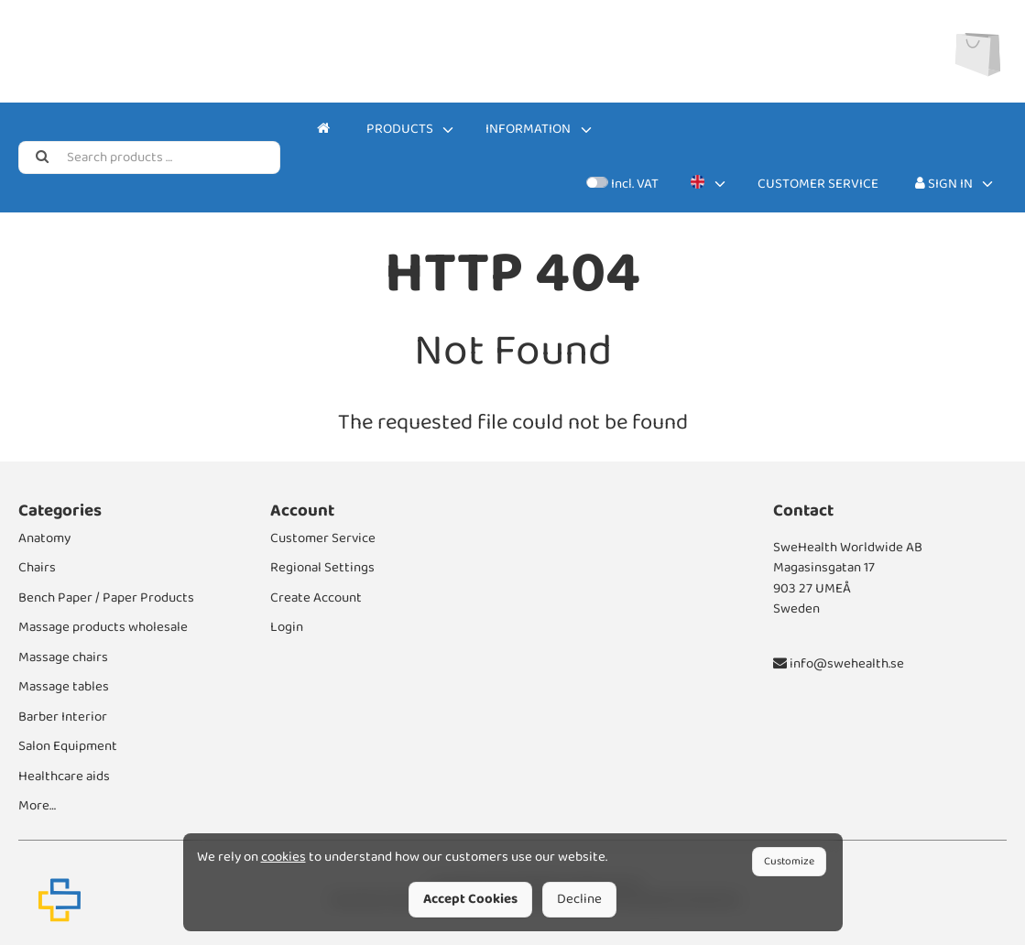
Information (528, 129)
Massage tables (63, 687)
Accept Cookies (470, 899)
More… (37, 806)
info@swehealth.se (838, 664)
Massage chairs (63, 657)
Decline (579, 899)
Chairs (37, 568)
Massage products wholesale (103, 627)
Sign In (944, 184)
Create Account (316, 598)
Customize (789, 861)
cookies (283, 857)
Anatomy (44, 538)
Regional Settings (322, 568)
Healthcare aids (64, 777)
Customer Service (818, 184)
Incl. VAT (622, 184)
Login (286, 627)
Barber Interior (62, 717)
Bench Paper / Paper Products (106, 598)
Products (399, 129)
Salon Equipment (67, 746)
